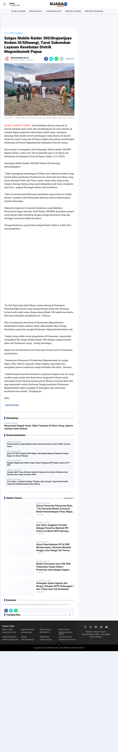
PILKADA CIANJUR (73, 11)
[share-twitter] (51, 59)
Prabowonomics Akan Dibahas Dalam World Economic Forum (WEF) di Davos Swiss (39, 445)
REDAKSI (89, 632)
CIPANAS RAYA (35, 11)
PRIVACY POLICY (100, 632)
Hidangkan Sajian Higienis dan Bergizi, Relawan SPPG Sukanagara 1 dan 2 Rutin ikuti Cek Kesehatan (55, 586)
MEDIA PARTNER (96, 637)
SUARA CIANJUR (18, 11)
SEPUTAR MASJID (27, 640)
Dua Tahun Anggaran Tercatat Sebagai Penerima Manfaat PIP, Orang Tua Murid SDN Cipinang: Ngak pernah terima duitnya (52, 528)
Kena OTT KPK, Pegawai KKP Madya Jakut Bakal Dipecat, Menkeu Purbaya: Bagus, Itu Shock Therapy (38, 454)
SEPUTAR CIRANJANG (94, 11)
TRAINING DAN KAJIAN (66, 640)
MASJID (24, 637)
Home (6, 33)
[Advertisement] (59, 21)
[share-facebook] (46, 59)
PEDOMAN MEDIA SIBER (90, 634)
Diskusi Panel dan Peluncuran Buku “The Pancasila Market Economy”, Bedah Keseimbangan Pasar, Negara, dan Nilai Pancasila (55, 508)
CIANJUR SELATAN (53, 11)
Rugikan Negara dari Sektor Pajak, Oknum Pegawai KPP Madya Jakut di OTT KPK (38, 464)
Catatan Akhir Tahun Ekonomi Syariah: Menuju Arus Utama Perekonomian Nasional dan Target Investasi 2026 (37, 473)
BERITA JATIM (7, 629)
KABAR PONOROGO (9, 637)
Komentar (69, 59)
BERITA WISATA (64, 629)
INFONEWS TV (45, 632)
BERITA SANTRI (45, 629)
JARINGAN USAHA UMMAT (65, 633)
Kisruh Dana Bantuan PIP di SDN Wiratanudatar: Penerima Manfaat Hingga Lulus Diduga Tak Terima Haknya (53, 547)
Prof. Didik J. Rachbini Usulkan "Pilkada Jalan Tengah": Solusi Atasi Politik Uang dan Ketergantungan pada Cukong (37, 482)
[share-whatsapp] (56, 59)
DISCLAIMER (105, 634)
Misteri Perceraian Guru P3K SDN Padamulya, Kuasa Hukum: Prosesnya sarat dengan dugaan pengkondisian (53, 566)
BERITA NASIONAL (12, 405)
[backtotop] (59, 645)
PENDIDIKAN (44, 637)
